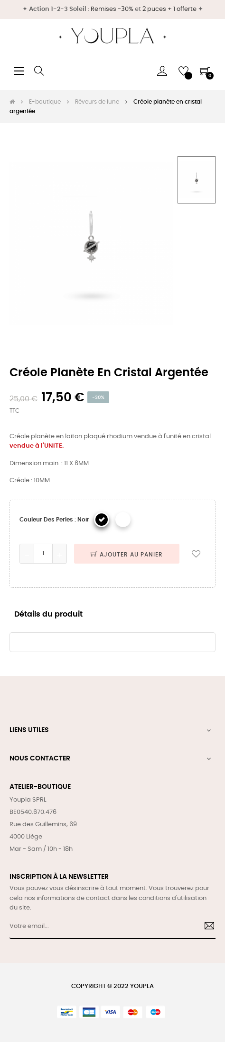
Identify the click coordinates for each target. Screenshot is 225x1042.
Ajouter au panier (127, 554)
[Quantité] (43, 553)
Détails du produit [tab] (48, 614)
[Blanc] (123, 519)
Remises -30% (112, 9)
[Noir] (101, 519)
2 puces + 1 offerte (169, 9)
